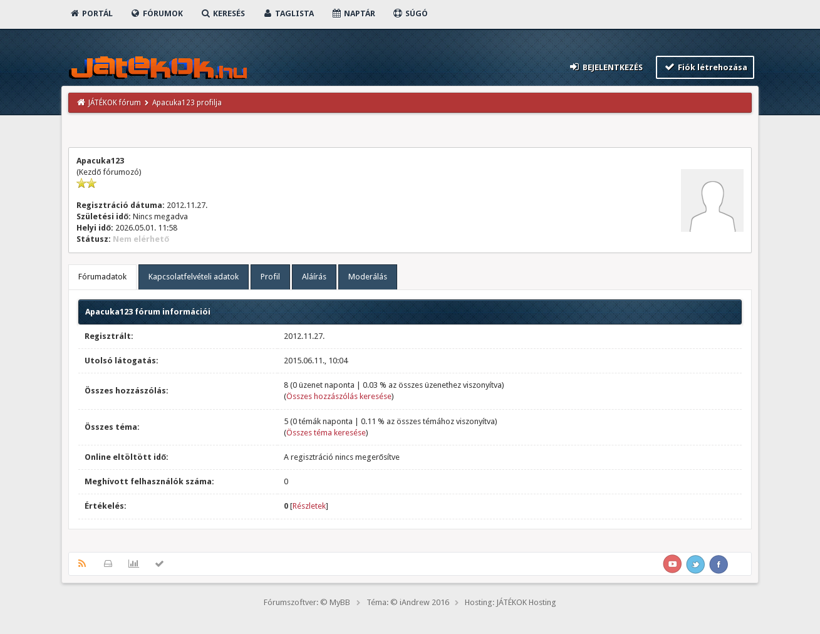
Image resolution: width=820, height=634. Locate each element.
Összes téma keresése (326, 432)
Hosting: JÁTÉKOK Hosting (510, 602)
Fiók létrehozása (705, 66)
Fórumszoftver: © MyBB (307, 602)
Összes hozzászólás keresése (339, 396)
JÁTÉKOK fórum (114, 102)
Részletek (309, 506)
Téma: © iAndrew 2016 (407, 602)
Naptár (353, 13)
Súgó (410, 13)
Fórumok (156, 13)
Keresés (222, 13)
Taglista (288, 13)
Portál (91, 13)
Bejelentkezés (605, 66)
